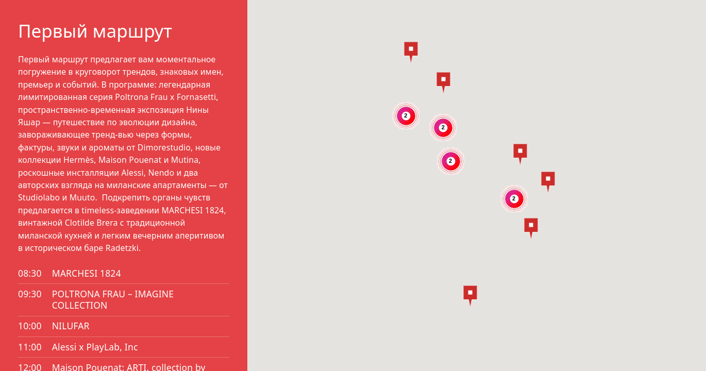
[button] (470, 296)
